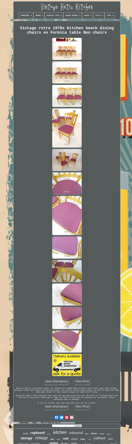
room (89, 439)
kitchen (60, 432)
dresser (102, 434)
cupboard (37, 433)
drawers (109, 434)
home (58, 439)
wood (25, 433)
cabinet (99, 438)
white (110, 439)
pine (52, 439)
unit (66, 438)
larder (49, 434)
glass (87, 434)
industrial (76, 433)
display (74, 439)
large (83, 439)
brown (94, 433)
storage (26, 438)
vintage (41, 437)
